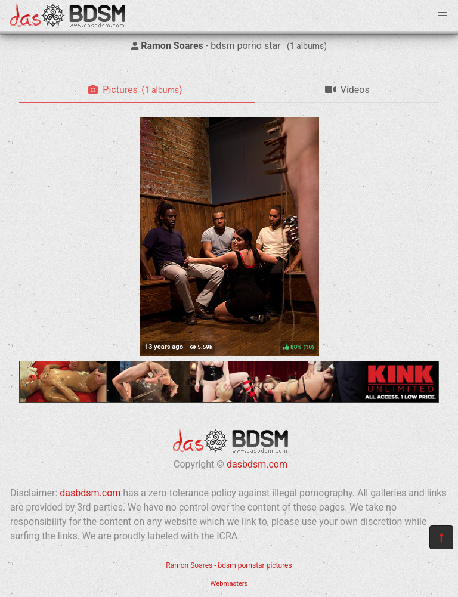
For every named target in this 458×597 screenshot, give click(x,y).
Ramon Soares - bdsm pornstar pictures (229, 565)
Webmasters (229, 583)
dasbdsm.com (257, 464)
